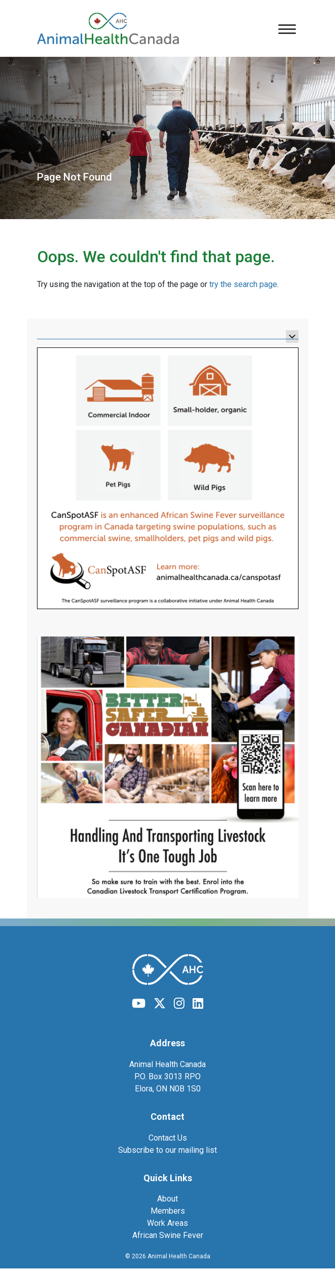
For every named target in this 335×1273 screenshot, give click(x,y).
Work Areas (167, 1223)
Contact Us (167, 1138)
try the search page (243, 284)
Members (168, 1211)
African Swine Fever (167, 1235)
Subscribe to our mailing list (167, 1150)
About (167, 1199)
